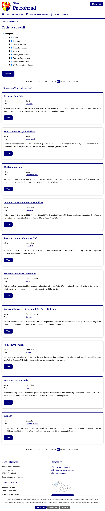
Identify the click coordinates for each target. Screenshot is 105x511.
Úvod (4, 21)
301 (52, 81)
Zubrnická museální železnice (20, 274)
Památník (29, 210)
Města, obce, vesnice (21, 54)
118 (40, 81)
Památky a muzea (20, 48)
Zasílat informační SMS (13, 14)
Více (8, 118)
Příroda (16, 37)
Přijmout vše (40, 507)
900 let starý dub (13, 167)
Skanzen (29, 317)
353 (70, 81)
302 (55, 81)
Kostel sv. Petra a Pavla (16, 380)
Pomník (29, 353)
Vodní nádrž (30, 139)
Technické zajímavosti (21, 58)
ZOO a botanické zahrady (23, 65)
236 (46, 81)
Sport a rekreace (19, 44)
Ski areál (29, 104)
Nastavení (65, 507)
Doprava (16, 41)
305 (64, 81)
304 (61, 81)
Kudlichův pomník (14, 345)
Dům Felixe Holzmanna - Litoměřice (23, 203)
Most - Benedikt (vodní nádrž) (20, 132)
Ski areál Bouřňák (13, 96)
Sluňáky (8, 416)
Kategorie (9, 33)
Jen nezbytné (53, 507)
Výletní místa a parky (21, 61)
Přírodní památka (32, 424)
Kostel (28, 388)
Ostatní (16, 51)
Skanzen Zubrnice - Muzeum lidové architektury (30, 309)
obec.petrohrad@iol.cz (37, 14)
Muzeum (29, 281)
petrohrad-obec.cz (60, 473)
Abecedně (28, 88)
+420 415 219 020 (59, 14)
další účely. (94, 499)
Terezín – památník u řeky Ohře (21, 238)
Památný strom (32, 175)
